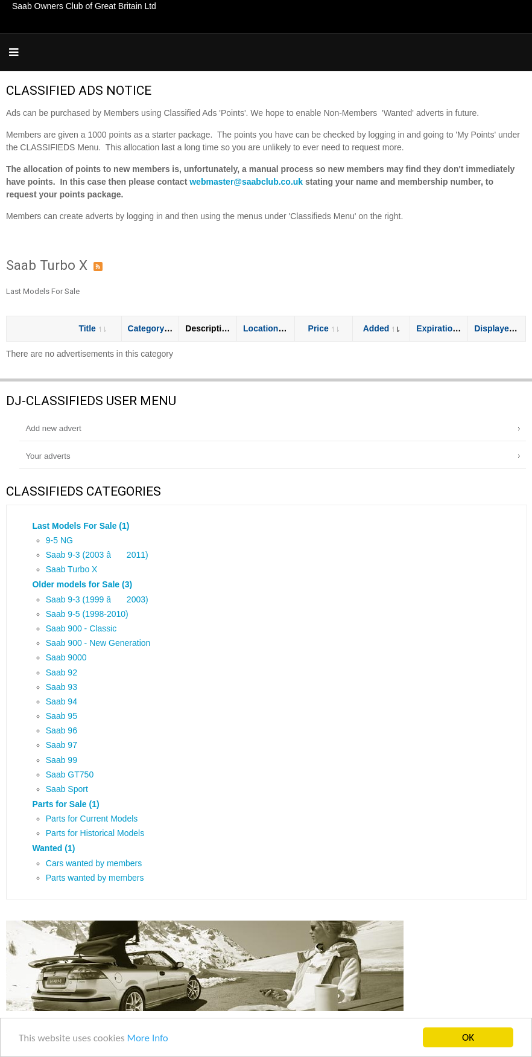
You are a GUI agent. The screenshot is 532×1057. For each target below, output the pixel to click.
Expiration (441, 328)
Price (323, 328)
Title (92, 328)
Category (151, 328)
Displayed (499, 328)
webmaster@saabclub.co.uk (246, 182)
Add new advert (53, 428)
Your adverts (47, 456)
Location (265, 328)
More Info (147, 1038)
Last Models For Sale (43, 291)
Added (381, 328)
